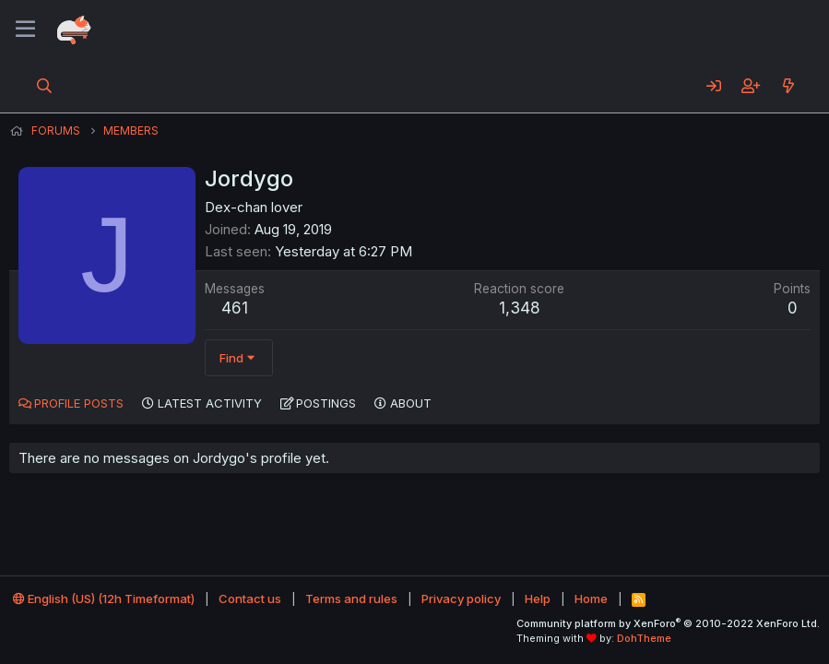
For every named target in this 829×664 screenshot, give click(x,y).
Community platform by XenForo (668, 623)
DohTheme (644, 638)
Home (591, 598)
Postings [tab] (326, 403)
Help (538, 598)
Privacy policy (461, 598)
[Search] (45, 86)
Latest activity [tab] (210, 403)
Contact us (250, 598)
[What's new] (788, 86)
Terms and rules (351, 598)
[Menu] (25, 29)
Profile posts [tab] (79, 403)
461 (234, 308)
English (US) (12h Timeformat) (104, 598)
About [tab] (411, 403)
